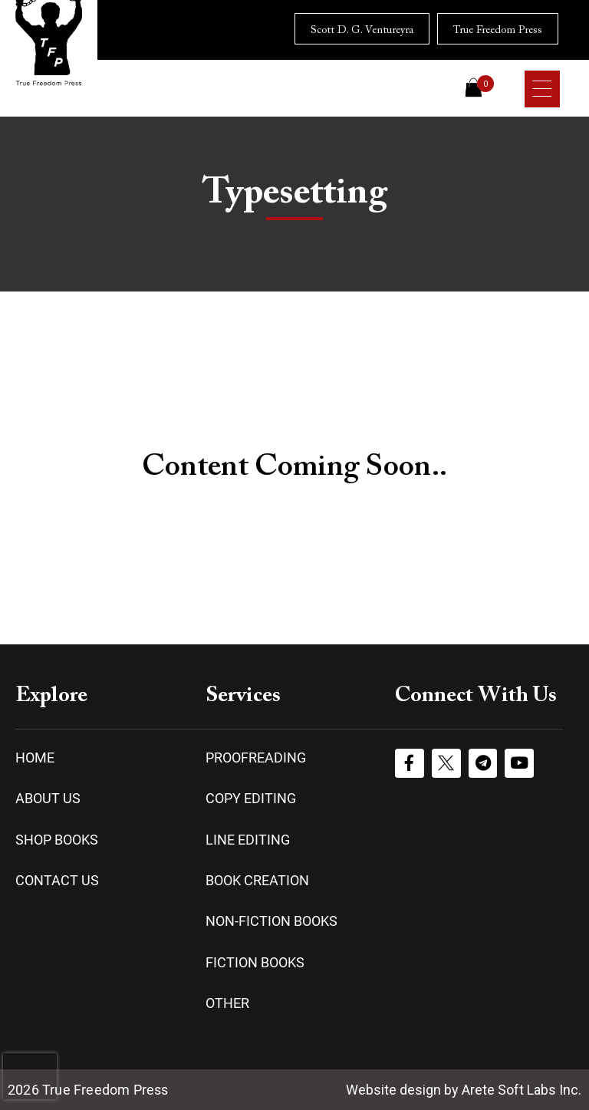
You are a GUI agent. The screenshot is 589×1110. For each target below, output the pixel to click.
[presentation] (30, 1076)
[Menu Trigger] (542, 89)
